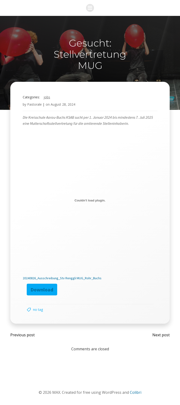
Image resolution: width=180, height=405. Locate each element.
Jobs (47, 97)
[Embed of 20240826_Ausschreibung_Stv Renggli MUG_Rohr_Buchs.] (90, 200)
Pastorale (34, 104)
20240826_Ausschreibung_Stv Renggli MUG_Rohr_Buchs (62, 278)
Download (41, 289)
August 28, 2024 (63, 104)
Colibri (135, 392)
